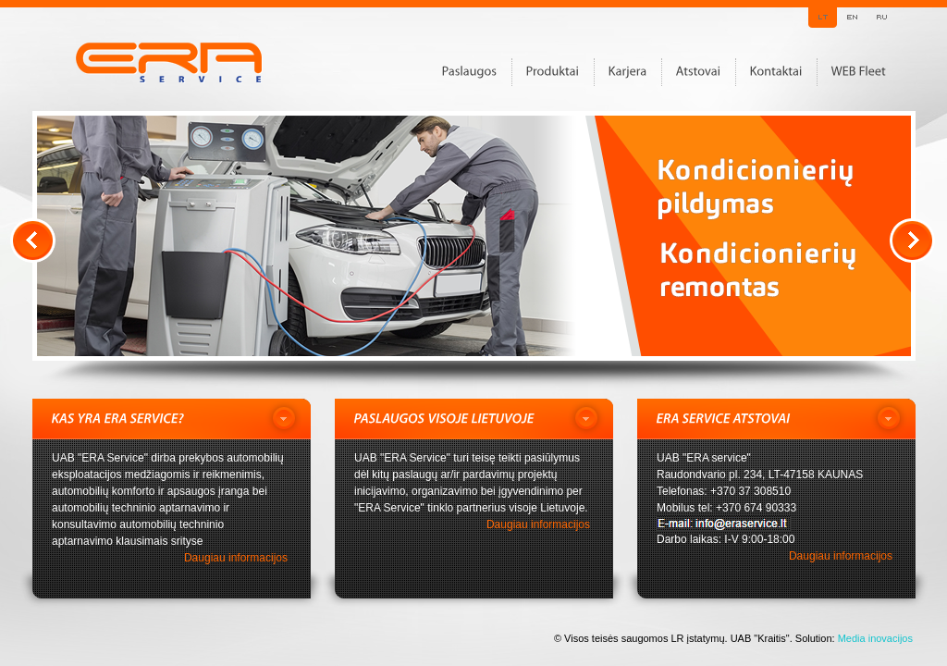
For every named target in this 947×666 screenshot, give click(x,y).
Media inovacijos (875, 638)
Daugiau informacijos (236, 557)
